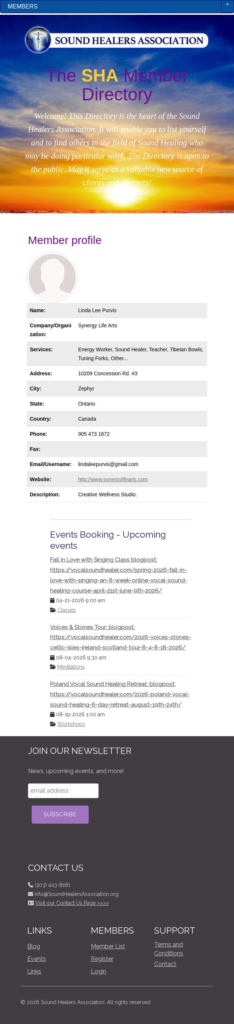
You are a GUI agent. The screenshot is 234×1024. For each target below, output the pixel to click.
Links (34, 971)
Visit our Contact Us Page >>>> (72, 903)
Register (102, 958)
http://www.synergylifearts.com (113, 479)
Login (98, 971)
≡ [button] (227, 4)
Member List (108, 946)
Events (36, 958)
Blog (33, 946)
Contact (165, 964)
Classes (66, 610)
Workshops (71, 724)
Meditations (71, 667)
